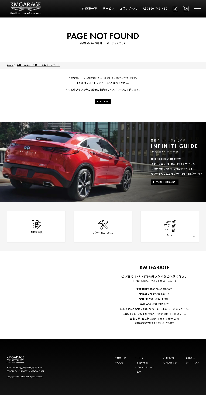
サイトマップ (192, 362)
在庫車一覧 (89, 8)
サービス (108, 8)
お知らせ (119, 362)
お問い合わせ (129, 8)
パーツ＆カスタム (145, 367)
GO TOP (102, 101)
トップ (10, 65)
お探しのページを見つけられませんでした (38, 65)
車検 (138, 371)
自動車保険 (142, 362)
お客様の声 (169, 358)
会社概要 (190, 358)
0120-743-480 (155, 8)
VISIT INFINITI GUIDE (164, 182)
